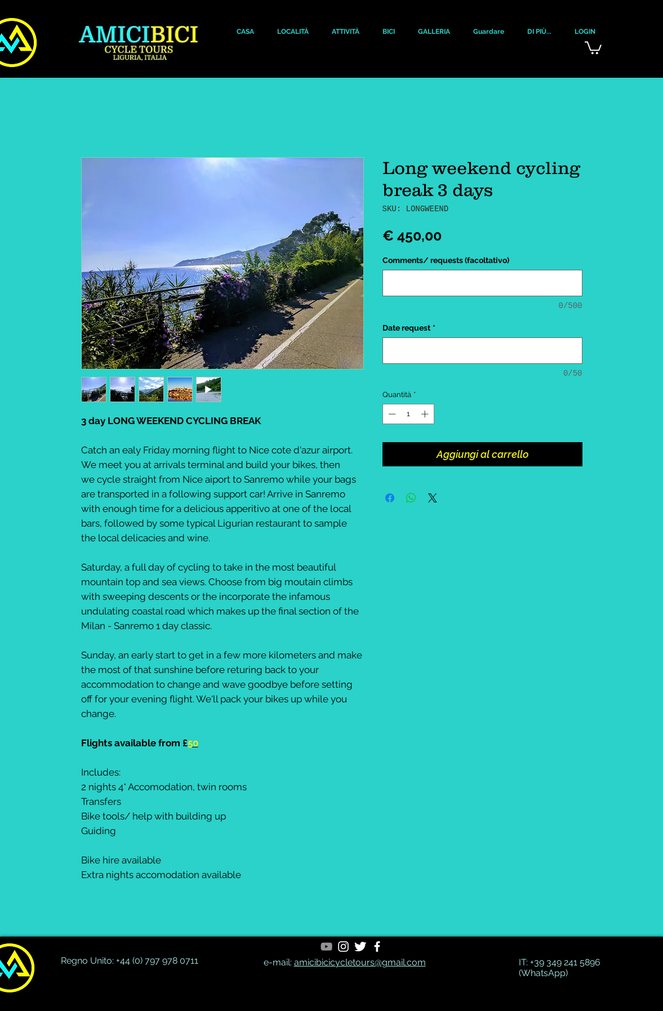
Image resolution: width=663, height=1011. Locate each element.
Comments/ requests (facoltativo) (445, 260)
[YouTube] (326, 946)
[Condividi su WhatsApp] (411, 498)
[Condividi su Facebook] (390, 498)
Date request (408, 327)
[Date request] (482, 350)
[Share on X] (432, 498)
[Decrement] (391, 414)
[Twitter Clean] (360, 946)
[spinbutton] (408, 414)
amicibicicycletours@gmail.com (360, 962)
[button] (245, 32)
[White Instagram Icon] (343, 946)
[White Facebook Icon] (377, 946)
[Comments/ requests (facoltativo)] (482, 283)
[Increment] (426, 414)
